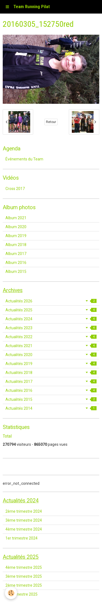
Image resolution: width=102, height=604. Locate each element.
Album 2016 (15, 262)
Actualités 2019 (51, 363)
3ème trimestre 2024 (23, 520)
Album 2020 (15, 227)
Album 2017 (15, 253)
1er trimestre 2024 (21, 538)
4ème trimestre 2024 (23, 529)
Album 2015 (15, 271)
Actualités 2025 (51, 310)
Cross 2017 (15, 188)
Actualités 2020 (51, 355)
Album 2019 (15, 236)
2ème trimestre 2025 (23, 585)
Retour (51, 122)
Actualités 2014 (51, 408)
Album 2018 (15, 245)
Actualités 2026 (51, 301)
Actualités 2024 (51, 319)
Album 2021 (15, 218)
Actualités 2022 (51, 337)
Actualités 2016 (51, 390)
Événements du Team (24, 159)
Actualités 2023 (51, 328)
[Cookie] (11, 593)
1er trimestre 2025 (21, 594)
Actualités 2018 (51, 372)
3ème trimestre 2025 (23, 576)
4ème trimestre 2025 (23, 567)
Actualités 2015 (51, 399)
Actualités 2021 (51, 346)
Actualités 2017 (51, 381)
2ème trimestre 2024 (23, 511)
